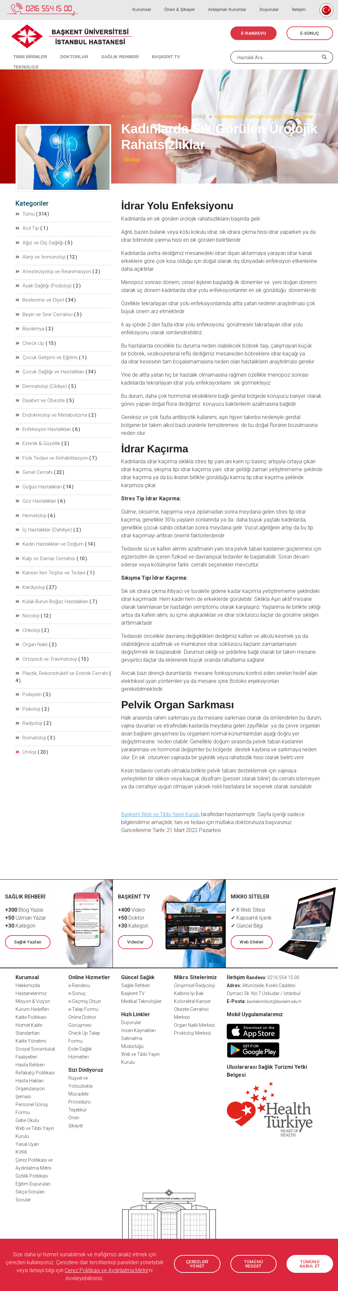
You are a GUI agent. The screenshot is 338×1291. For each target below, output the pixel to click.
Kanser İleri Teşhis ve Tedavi (48, 561)
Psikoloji (28, 686)
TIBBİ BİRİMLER (26, 49)
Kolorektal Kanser (192, 1001)
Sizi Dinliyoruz (85, 1069)
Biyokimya (30, 325)
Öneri (73, 1117)
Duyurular (276, 3)
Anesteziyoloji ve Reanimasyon (51, 269)
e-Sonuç (77, 993)
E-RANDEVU (253, 33)
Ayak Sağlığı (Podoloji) (43, 283)
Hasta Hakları (30, 1080)
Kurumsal (159, 3)
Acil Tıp (27, 227)
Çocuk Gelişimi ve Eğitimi (45, 352)
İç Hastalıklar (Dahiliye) (43, 519)
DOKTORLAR (66, 49)
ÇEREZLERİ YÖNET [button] (197, 1263)
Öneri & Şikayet (193, 3)
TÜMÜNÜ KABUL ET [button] (309, 1263)
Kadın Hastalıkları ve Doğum (48, 533)
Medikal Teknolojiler (141, 1001)
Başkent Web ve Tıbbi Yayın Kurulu (161, 814)
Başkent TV (133, 993)
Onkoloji (28, 616)
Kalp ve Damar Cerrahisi (44, 547)
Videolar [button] (134, 941)
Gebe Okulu (27, 1120)
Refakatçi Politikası (35, 1072)
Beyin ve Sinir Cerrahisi (43, 311)
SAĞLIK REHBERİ (108, 49)
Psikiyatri (29, 672)
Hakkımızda (28, 985)
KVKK (21, 1151)
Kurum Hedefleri (32, 1009)
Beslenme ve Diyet (38, 297)
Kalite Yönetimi (31, 1040)
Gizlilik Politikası (32, 1175)
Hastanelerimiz (31, 993)
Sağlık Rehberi (167, 116)
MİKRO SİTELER (250, 897)
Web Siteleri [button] (251, 941)
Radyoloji (29, 700)
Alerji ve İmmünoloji (40, 255)
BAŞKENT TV (150, 49)
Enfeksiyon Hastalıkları (43, 422)
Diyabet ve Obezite (38, 394)
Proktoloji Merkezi (192, 1032)
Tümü (25, 214)
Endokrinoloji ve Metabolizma (50, 408)
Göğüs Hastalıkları (38, 477)
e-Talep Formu (83, 1009)
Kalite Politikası (31, 1017)
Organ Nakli (31, 630)
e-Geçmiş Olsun (84, 1001)
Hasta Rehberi (30, 1064)
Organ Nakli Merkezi (194, 1024)
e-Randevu (79, 985)
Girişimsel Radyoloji (194, 985)
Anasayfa (131, 116)
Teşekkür (77, 1109)
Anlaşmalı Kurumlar (238, 3)
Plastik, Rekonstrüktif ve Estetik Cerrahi (59, 658)
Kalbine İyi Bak (189, 993)
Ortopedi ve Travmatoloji (45, 644)
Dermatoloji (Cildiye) (40, 380)
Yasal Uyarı (27, 1143)
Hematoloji (31, 505)
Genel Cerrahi (33, 464)
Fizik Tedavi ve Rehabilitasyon (50, 450)
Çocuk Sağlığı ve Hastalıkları (48, 366)
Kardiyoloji (30, 575)
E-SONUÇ (309, 33)
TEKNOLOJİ (187, 49)
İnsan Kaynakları (138, 1030)
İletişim (300, 3)
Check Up (29, 339)
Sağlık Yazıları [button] (27, 941)
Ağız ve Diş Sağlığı (38, 241)
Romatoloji (31, 714)
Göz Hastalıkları (36, 491)
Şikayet (75, 1125)
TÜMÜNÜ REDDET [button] (253, 1263)
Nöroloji (28, 602)
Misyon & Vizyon (33, 1001)
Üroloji (199, 116)
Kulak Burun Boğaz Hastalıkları (51, 589)
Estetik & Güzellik (36, 436)
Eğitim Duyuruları (33, 1183)
